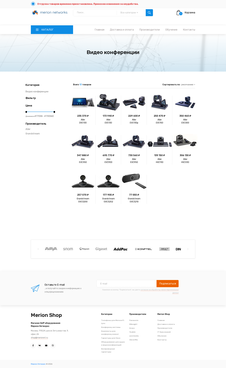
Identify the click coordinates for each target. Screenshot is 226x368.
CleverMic (133, 340)
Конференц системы (110, 327)
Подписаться (167, 283)
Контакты (189, 29)
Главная (99, 29)
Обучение (171, 29)
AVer (28, 129)
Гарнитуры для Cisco (110, 338)
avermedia (134, 336)
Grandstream (33, 133)
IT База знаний (164, 332)
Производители (149, 29)
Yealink (132, 332)
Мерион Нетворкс (38, 364)
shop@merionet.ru (39, 337)
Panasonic (133, 320)
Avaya (131, 328)
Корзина (189, 12)
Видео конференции (37, 91)
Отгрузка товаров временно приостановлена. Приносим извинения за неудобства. (88, 4)
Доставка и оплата (122, 29)
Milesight (133, 324)
